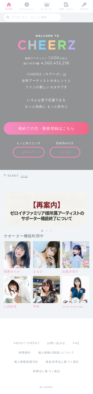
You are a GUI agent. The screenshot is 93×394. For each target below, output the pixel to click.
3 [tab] (51, 231)
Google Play (59, 329)
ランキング (46, 9)
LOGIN (84, 9)
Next (88, 209)
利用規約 (25, 352)
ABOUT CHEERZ (26, 343)
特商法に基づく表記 (46, 371)
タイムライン (27, 9)
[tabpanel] (46, 209)
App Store (33, 329)
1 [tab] (42, 231)
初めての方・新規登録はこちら (46, 128)
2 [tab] (47, 231)
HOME (9, 9)
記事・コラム (66, 9)
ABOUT (28, 152)
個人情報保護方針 (26, 361)
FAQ (76, 343)
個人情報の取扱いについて (56, 352)
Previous (5, 209)
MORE (24, 176)
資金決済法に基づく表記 (62, 361)
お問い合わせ (56, 343)
